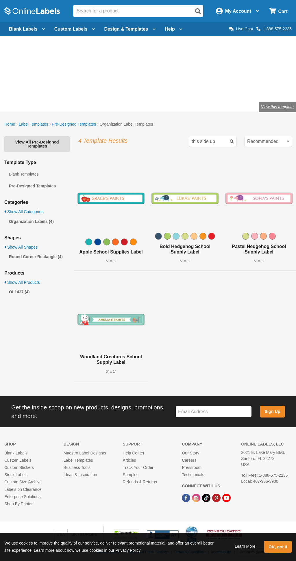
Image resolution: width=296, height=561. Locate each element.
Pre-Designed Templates (74, 124)
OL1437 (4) (19, 292)
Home (9, 124)
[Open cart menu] (278, 11)
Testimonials (193, 474)
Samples (130, 474)
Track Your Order (138, 467)
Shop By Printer (18, 504)
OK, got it (278, 547)
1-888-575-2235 (274, 29)
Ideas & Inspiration (80, 474)
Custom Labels (17, 460)
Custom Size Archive (23, 482)
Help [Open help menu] (173, 29)
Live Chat (241, 29)
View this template (277, 107)
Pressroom (191, 467)
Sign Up (272, 411)
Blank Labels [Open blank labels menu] (27, 29)
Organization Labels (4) (31, 221)
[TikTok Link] (207, 497)
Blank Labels (15, 453)
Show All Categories (23, 211)
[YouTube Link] (226, 497)
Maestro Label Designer (85, 453)
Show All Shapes (21, 247)
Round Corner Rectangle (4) (36, 256)
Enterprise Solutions (22, 496)
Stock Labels (15, 474)
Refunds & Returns (140, 482)
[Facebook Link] (186, 497)
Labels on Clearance (22, 489)
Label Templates (33, 124)
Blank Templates (23, 174)
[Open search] (198, 11)
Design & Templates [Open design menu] (130, 29)
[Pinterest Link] (217, 497)
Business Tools (77, 467)
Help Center (134, 453)
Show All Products (22, 282)
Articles (129, 460)
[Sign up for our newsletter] (213, 411)
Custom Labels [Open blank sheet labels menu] (74, 29)
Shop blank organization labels (67, 87)
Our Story (190, 453)
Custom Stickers (19, 467)
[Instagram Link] (196, 497)
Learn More (245, 546)
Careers (189, 460)
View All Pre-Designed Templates (37, 144)
